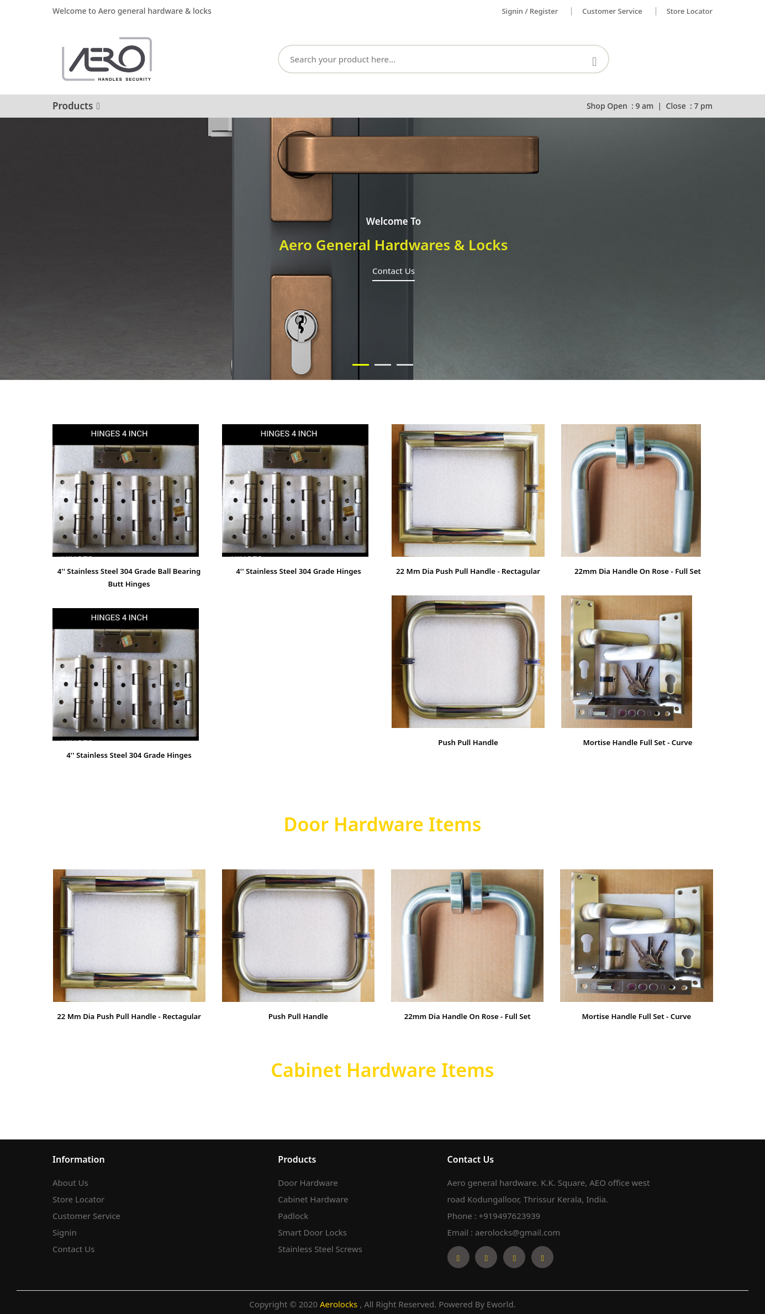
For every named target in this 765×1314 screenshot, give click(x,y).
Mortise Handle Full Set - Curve (637, 741)
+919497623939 (510, 1212)
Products (76, 105)
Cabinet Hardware (313, 1195)
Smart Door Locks (312, 1228)
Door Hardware (307, 1179)
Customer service (612, 11)
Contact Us (73, 1245)
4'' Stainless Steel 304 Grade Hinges (129, 753)
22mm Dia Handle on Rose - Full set (638, 570)
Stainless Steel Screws (320, 1245)
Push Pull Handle (468, 753)
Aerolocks (340, 1300)
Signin (64, 1228)
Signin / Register (530, 11)
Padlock (293, 1212)
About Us (70, 1179)
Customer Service (86, 1212)
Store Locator (690, 11)
